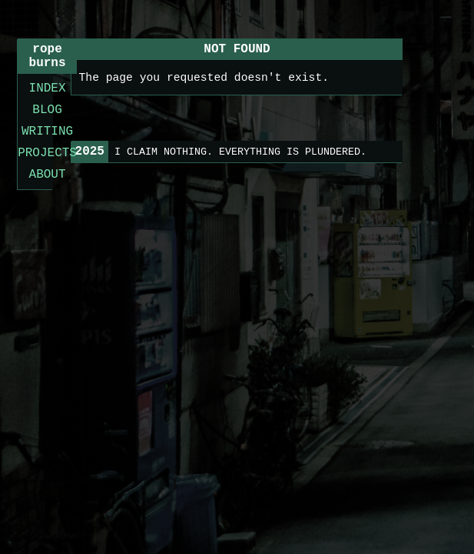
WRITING (47, 131)
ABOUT (47, 175)
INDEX (47, 88)
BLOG (46, 110)
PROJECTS (47, 153)
